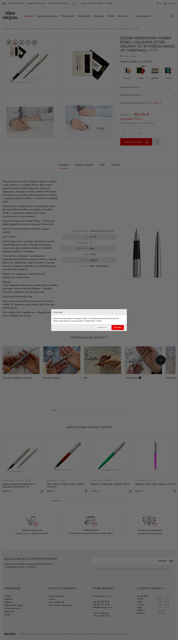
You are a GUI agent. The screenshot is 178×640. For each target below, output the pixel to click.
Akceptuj (117, 327)
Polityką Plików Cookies (93, 321)
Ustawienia (102, 327)
